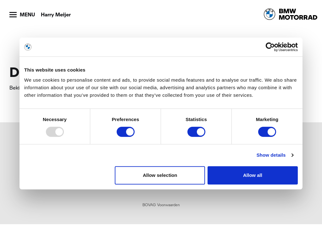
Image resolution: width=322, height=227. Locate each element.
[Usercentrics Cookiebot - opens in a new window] (270, 47)
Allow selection (160, 175)
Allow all (252, 175)
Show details (271, 155)
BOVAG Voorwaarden (161, 204)
